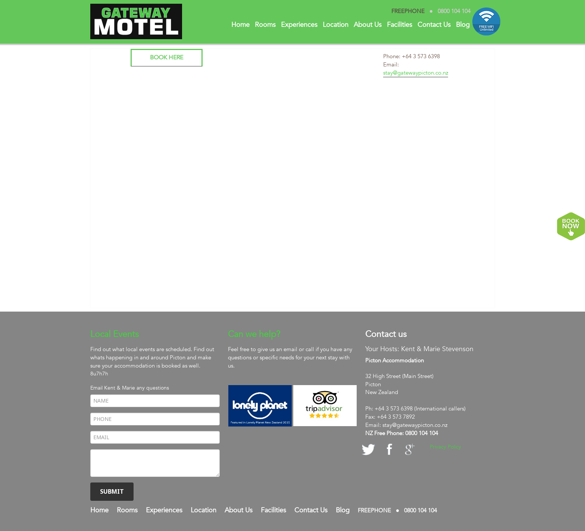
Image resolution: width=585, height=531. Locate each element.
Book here (166, 57)
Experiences (299, 24)
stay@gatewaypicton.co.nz (415, 73)
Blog (463, 24)
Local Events (114, 334)
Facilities (399, 24)
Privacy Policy (445, 446)
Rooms (265, 24)
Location (335, 24)
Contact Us (434, 24)
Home (240, 24)
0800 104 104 (454, 11)
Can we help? (254, 334)
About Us (368, 24)
